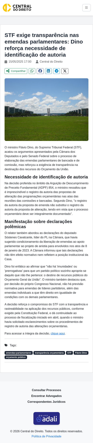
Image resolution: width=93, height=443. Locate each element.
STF (69, 353)
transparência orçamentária (49, 353)
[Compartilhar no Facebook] (40, 71)
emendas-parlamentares (18, 353)
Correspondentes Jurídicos (46, 401)
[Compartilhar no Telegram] (56, 71)
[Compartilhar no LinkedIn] (48, 71)
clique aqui (58, 333)
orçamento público (16, 357)
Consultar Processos (46, 390)
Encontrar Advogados (46, 395)
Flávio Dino (81, 353)
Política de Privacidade (46, 436)
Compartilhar (16, 71)
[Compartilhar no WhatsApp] (32, 71)
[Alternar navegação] (86, 7)
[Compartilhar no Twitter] (64, 71)
